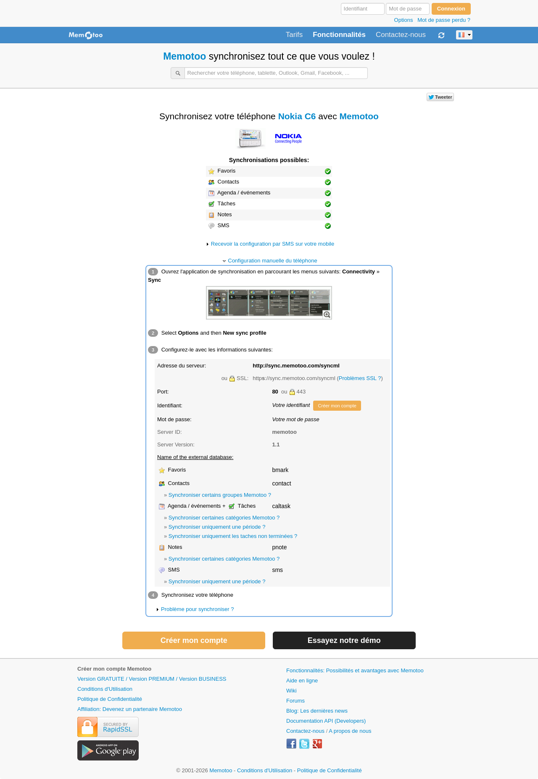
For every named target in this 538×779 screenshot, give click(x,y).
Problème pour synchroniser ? (197, 609)
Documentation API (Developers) (326, 721)
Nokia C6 (297, 116)
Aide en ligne (302, 680)
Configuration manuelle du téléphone (272, 260)
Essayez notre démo (344, 640)
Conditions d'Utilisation (104, 689)
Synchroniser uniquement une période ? (217, 527)
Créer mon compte (337, 405)
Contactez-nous (401, 35)
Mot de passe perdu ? (443, 20)
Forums (295, 701)
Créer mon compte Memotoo (114, 669)
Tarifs (294, 35)
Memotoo (184, 56)
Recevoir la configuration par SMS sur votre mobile (272, 244)
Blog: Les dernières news (317, 711)
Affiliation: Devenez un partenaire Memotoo (129, 709)
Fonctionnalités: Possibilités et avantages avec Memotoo (355, 670)
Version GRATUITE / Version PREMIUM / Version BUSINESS (151, 679)
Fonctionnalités (339, 35)
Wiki (291, 690)
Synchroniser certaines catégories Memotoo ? (224, 517)
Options (403, 20)
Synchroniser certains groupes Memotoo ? (220, 495)
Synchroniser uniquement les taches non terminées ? (233, 536)
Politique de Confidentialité (109, 699)
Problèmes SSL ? (360, 378)
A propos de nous (350, 731)
